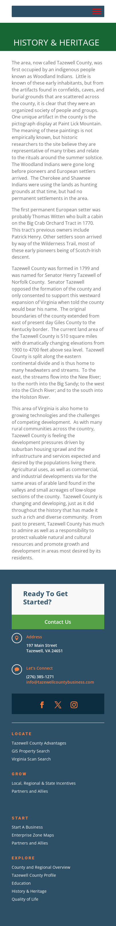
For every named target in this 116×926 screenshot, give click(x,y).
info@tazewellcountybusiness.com (60, 682)
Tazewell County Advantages (39, 743)
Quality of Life (25, 899)
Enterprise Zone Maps (33, 835)
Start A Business (27, 827)
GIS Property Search (31, 751)
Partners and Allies (30, 791)
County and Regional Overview (41, 867)
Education (21, 883)
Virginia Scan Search (31, 759)
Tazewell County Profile (34, 875)
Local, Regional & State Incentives (44, 783)
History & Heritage (29, 891)
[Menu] (96, 11)
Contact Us (58, 621)
